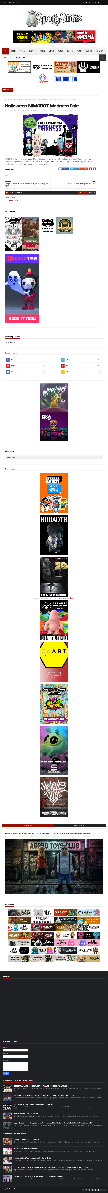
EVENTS (89, 51)
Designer (13, 100)
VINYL (22, 51)
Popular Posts (80, 826)
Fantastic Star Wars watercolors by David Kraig (32, 1158)
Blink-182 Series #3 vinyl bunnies (26, 1149)
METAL (51, 51)
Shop (17, 2)
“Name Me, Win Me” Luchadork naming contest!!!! (33, 1105)
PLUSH (79, 51)
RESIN (42, 51)
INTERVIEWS (20, 58)
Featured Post (28, 826)
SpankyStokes (43, 100)
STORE (14, 51)
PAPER (70, 51)
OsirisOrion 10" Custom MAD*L (26, 1114)
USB (49, 100)
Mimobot (28, 100)
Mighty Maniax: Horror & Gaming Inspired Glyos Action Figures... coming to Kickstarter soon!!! (51, 1167)
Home (4, 2)
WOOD (60, 51)
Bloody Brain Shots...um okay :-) (26, 1140)
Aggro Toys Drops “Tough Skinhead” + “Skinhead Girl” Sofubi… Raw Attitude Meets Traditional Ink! (48, 833)
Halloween (20, 100)
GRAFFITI (99, 51)
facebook (91, 193)
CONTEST (8, 58)
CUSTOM (32, 51)
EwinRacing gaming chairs (65, 598)
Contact (11, 2)
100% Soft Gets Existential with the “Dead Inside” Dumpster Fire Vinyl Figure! (44, 1095)
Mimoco (34, 100)
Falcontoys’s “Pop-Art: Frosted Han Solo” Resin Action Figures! (38, 1177)
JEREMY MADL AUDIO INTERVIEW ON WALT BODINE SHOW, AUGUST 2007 (42, 1086)
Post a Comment (13, 200)
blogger (82, 193)
